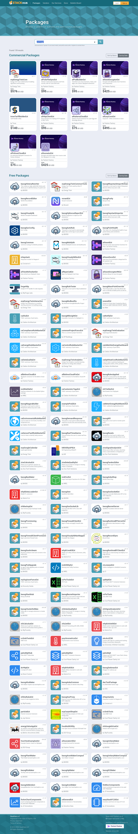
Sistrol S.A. (26, 498)
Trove (14, 123)
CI (105, 571)
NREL (24, 395)
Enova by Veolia (28, 586)
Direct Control (27, 674)
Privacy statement (16, 821)
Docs (66, 3)
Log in (117, 3)
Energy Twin (16, 86)
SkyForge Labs (28, 293)
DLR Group (67, 733)
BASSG (25, 190)
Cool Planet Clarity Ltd (71, 586)
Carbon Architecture (29, 322)
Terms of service (15, 823)
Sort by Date (123, 55)
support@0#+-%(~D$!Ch (116, 819)
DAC (106, 689)
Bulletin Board (75, 3)
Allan (106, 307)
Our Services (56, 3)
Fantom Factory (48, 86)
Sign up (124, 3)
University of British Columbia (114, 645)
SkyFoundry (108, 395)
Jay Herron (26, 718)
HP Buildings (68, 337)
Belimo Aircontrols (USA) (31, 733)
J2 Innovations (109, 791)
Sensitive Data (68, 806)
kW (65, 454)
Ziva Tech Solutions (111, 454)
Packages (36, 3)
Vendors (46, 3)
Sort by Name (112, 55)
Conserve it (26, 263)
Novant (66, 205)
